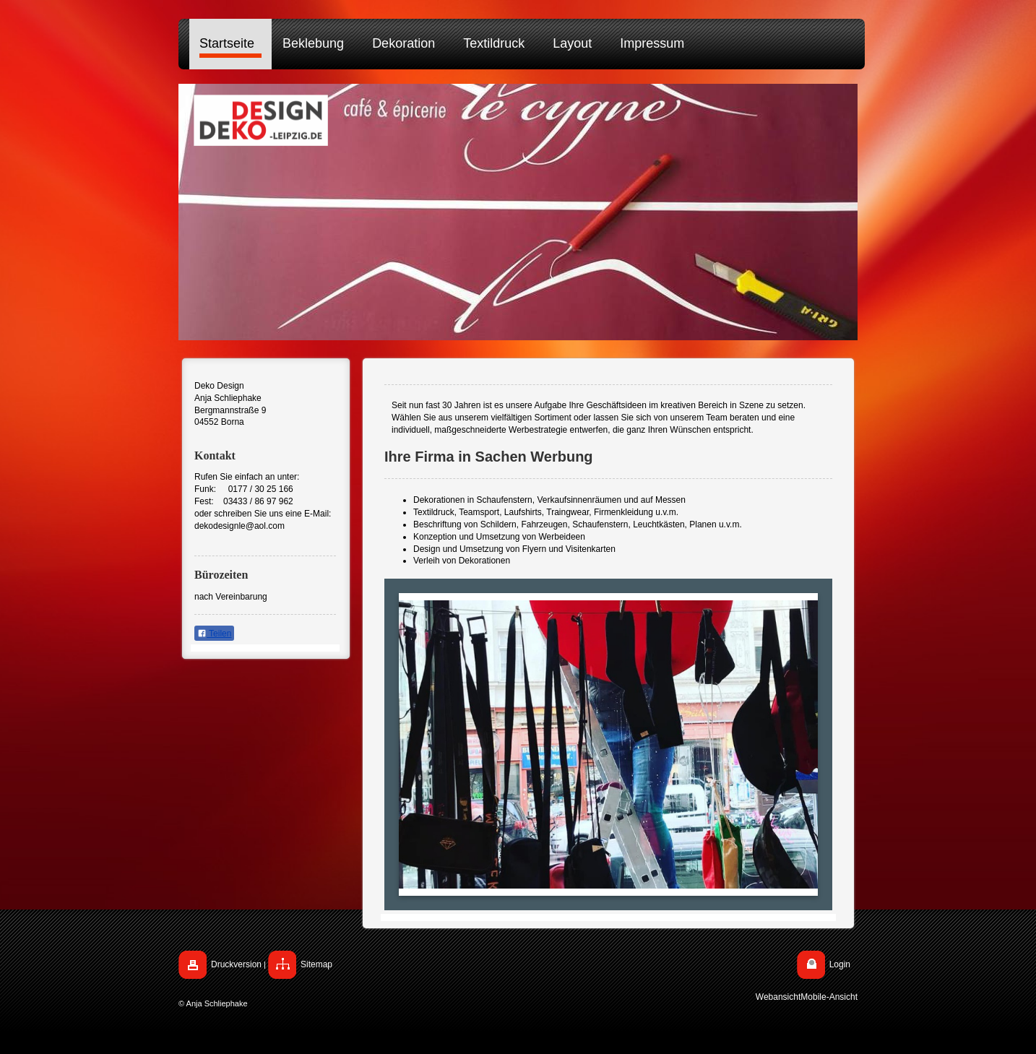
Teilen (214, 633)
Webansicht (778, 997)
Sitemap (316, 964)
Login (839, 964)
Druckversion (236, 964)
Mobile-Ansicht (829, 997)
